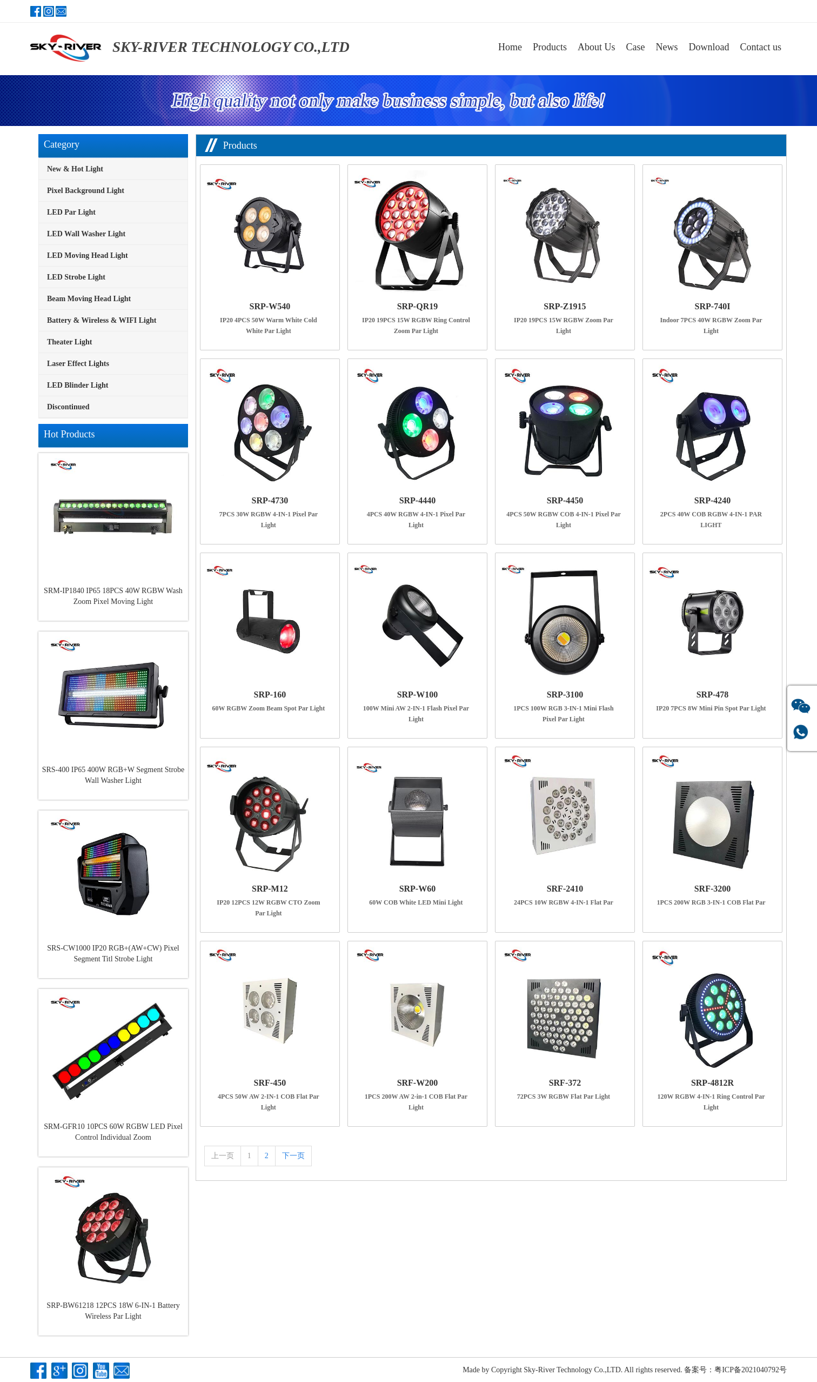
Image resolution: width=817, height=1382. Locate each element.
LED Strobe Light (76, 277)
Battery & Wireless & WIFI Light (101, 320)
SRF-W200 (417, 1082)
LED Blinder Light (77, 385)
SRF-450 (270, 1082)
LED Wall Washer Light (86, 234)
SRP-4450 (565, 500)
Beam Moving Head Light (89, 299)
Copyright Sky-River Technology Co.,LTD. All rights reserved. (586, 1370)
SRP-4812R (712, 1082)
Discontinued (68, 407)
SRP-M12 (270, 888)
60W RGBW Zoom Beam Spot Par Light (268, 708)
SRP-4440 (417, 500)
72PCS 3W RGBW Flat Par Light (563, 1096)
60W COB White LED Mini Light (416, 902)
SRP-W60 (417, 888)
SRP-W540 (270, 306)
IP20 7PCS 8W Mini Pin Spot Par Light (711, 708)
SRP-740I (713, 306)
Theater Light (69, 342)
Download (709, 47)
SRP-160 (270, 694)
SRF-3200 (712, 888)
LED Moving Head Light (87, 255)
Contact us (761, 47)
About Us (596, 47)
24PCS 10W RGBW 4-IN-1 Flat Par (563, 902)
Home (510, 47)
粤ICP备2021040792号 (750, 1370)
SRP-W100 (417, 694)
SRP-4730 (270, 500)
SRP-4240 (712, 500)
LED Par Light (71, 212)
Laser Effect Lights (78, 364)
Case (635, 47)
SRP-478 (713, 694)
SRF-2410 (565, 888)
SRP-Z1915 (565, 306)
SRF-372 (565, 1082)
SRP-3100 (565, 694)
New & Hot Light (75, 169)
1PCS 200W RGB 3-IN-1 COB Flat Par (711, 902)
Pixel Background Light (85, 191)
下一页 (293, 1156)
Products (550, 47)
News (667, 47)
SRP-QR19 (417, 306)
